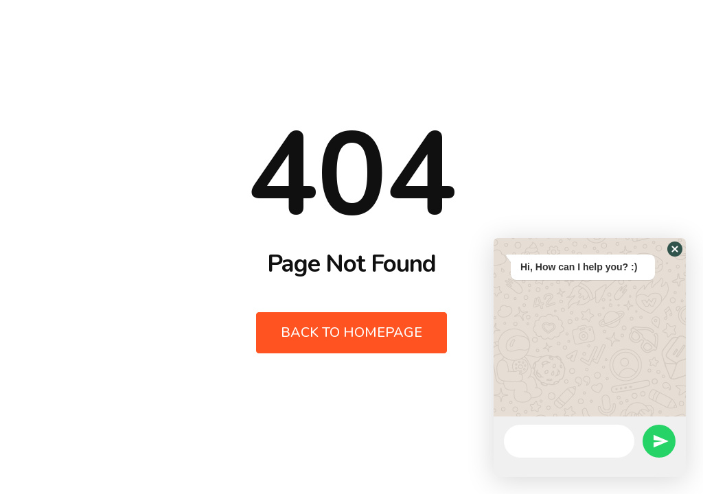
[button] (674, 249)
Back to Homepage (351, 332)
